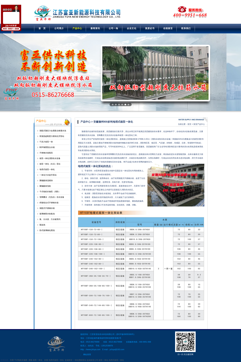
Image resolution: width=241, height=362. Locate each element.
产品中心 (77, 28)
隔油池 (42, 225)
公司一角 (113, 28)
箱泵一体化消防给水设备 (50, 158)
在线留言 (168, 28)
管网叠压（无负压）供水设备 (52, 197)
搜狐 (30, 360)
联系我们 (186, 28)
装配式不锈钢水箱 (47, 208)
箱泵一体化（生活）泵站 (50, 164)
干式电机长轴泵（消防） (50, 191)
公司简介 (59, 28)
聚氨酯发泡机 (45, 186)
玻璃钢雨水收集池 (47, 214)
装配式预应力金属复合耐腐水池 (53, 131)
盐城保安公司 (92, 360)
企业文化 (131, 28)
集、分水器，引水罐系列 (50, 219)
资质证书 (150, 28)
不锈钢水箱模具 (46, 153)
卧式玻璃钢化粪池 (47, 230)
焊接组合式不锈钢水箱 (49, 203)
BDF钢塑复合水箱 (47, 147)
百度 (12, 360)
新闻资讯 (95, 28)
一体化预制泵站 (79, 360)
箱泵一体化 (37, 360)
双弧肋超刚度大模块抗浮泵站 (52, 136)
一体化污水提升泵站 (48, 175)
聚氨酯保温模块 (46, 180)
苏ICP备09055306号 (125, 334)
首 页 (42, 28)
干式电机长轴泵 (20, 360)
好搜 (46, 360)
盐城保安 (68, 360)
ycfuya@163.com (117, 349)
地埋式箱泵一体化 (47, 169)
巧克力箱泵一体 (46, 142)
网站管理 (87, 354)
